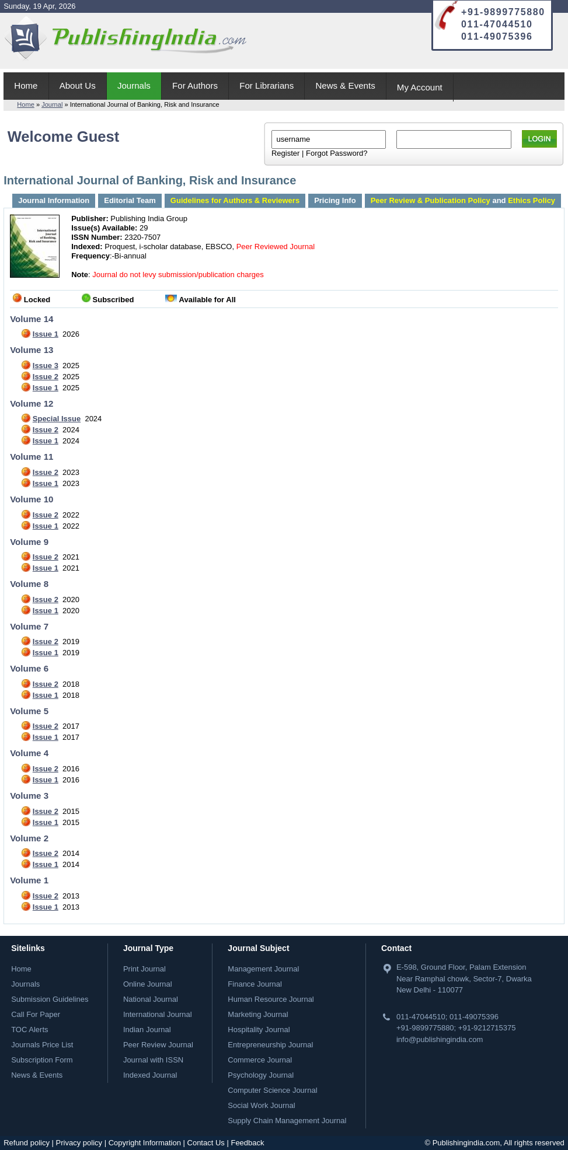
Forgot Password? (337, 153)
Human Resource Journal (270, 999)
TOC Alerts (29, 1029)
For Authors (195, 85)
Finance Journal (255, 984)
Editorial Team (130, 200)
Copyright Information (145, 1142)
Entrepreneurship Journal (270, 1044)
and (463, 200)
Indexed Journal (150, 1075)
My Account (419, 87)
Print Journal (144, 968)
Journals (134, 85)
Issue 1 (45, 334)
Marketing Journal (258, 1014)
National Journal (150, 999)
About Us (78, 85)
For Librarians (266, 85)
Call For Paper (35, 1014)
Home (25, 85)
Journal (51, 104)
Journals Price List (42, 1044)
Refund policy (27, 1142)
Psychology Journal (261, 1075)
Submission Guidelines (49, 999)
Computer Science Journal (272, 1090)
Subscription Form (41, 1059)
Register (285, 153)
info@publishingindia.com (439, 1039)
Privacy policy (79, 1142)
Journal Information (53, 200)
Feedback (247, 1142)
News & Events (345, 85)
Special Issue (57, 418)
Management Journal (263, 968)
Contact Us (206, 1142)
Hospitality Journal (259, 1029)
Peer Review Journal (158, 1044)
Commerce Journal (260, 1059)
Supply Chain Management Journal (287, 1120)
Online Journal (147, 984)
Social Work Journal (261, 1105)
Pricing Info (335, 200)
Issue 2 (45, 376)
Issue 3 (45, 365)
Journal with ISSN (153, 1059)
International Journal (157, 1014)
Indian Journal (147, 1029)
